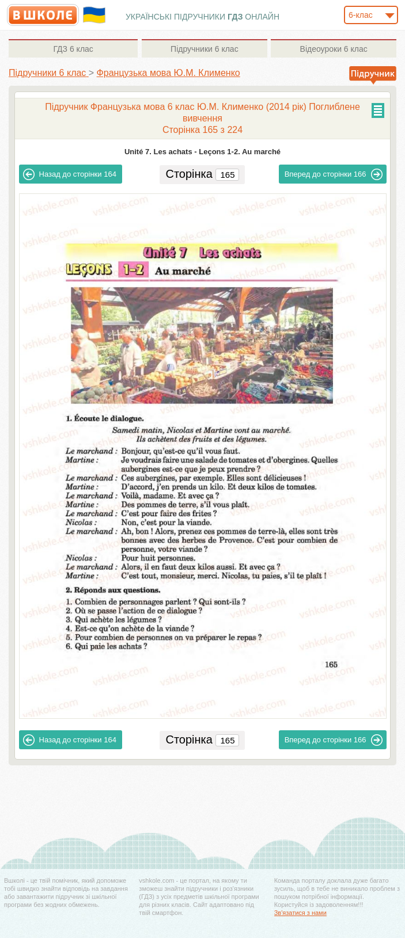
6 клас (73, 49)
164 (69, 174)
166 (334, 174)
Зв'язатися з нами (300, 912)
